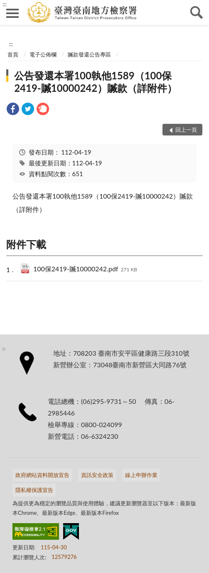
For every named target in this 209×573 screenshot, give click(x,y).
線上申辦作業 (141, 475)
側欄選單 (12, 13)
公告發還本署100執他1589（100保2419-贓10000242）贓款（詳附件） (95, 81)
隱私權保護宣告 (34, 490)
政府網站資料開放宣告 (42, 475)
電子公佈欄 (43, 54)
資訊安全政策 (97, 475)
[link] (13, 110)
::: (4, 4)
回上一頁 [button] (186, 129)
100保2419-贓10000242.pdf (85, 269)
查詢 (196, 12)
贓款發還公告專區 (89, 54)
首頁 (12, 54)
